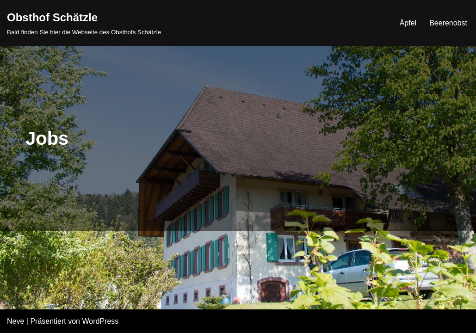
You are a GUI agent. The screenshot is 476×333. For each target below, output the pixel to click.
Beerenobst (448, 23)
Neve (15, 321)
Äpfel (408, 23)
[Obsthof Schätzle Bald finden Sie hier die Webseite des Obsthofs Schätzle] (84, 22)
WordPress (100, 321)
